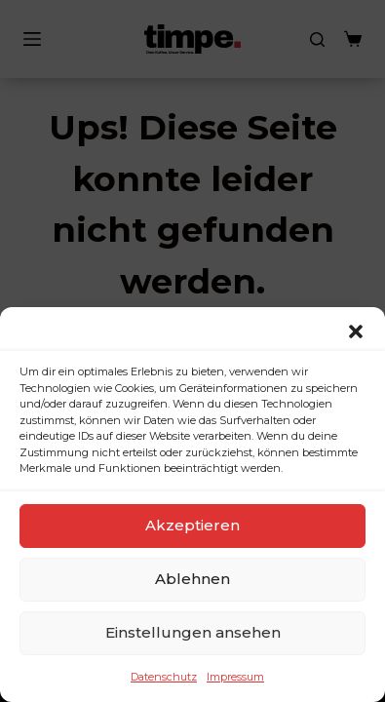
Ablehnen (192, 578)
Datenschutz (164, 676)
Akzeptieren (192, 525)
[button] (356, 331)
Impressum (235, 676)
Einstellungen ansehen (193, 632)
